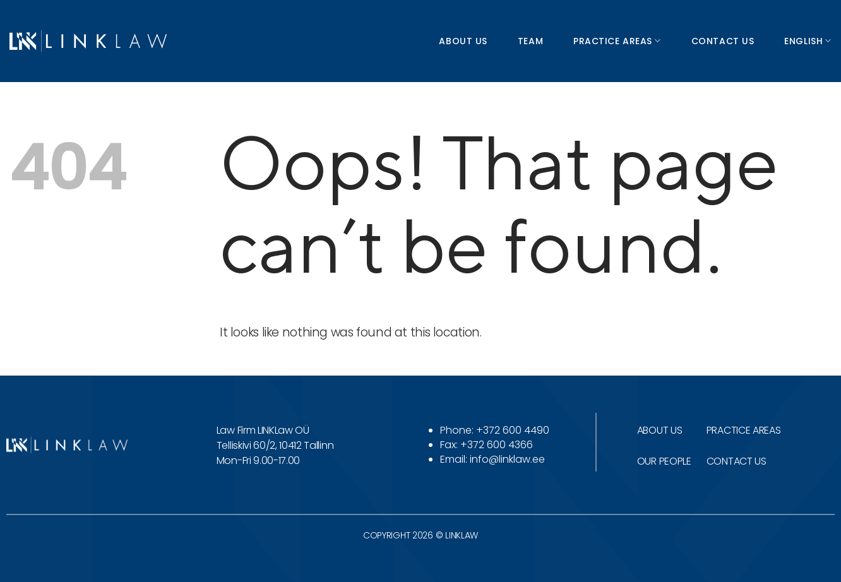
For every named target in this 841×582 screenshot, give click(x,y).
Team (530, 41)
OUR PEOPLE (664, 461)
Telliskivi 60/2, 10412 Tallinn (275, 445)
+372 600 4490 (512, 430)
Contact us (723, 41)
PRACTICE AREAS (744, 430)
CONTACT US (736, 461)
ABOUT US (659, 430)
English (808, 41)
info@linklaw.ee (507, 459)
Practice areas (617, 41)
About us (463, 41)
